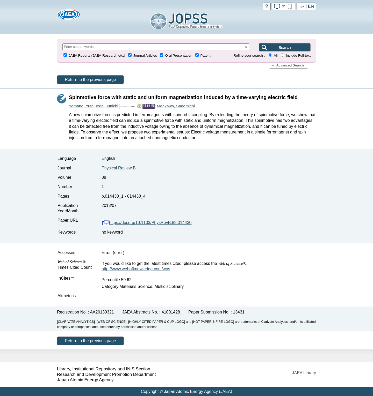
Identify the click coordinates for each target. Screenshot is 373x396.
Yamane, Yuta (81, 106)
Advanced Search (290, 65)
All (275, 55)
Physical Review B (119, 168)
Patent (205, 55)
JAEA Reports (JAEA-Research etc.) (97, 55)
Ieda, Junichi (107, 106)
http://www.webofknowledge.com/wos (136, 269)
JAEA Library (304, 373)
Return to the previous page (90, 79)
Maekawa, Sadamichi (176, 106)
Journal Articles (145, 55)
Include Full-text (298, 55)
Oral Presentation (178, 55)
